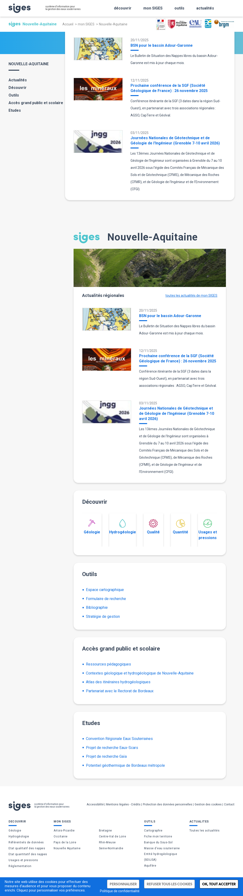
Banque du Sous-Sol (158, 842)
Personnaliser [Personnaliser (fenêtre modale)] (123, 884)
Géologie (92, 526)
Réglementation (20, 866)
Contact (229, 804)
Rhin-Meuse (107, 842)
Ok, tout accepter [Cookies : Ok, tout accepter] (219, 884)
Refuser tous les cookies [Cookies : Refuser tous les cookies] (169, 884)
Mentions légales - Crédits (123, 804)
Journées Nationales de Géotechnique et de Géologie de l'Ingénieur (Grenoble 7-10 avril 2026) (175, 140)
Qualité (153, 526)
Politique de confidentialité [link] (120, 891)
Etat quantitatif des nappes (28, 854)
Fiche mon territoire (158, 836)
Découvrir (18, 87)
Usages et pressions (207, 529)
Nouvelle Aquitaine (67, 848)
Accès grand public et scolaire (36, 103)
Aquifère (150, 865)
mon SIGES (86, 24)
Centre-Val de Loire (112, 836)
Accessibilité (95, 804)
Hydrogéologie (122, 526)
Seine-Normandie (111, 848)
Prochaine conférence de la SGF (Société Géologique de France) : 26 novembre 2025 (169, 88)
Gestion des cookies (208, 804)
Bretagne (105, 830)
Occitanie (61, 836)
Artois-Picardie (64, 830)
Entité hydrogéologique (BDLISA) (160, 856)
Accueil (67, 24)
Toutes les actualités (204, 830)
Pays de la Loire (65, 842)
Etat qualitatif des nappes (27, 848)
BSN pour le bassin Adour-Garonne (162, 45)
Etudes (15, 110)
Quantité (180, 526)
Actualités (18, 80)
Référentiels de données (26, 842)
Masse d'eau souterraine (162, 848)
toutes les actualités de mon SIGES (191, 295)
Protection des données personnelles (167, 804)
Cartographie (153, 830)
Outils (14, 95)
